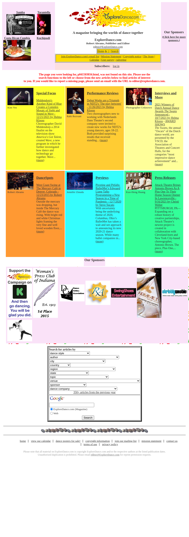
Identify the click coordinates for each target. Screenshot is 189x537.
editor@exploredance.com (148, 81)
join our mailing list (126, 440)
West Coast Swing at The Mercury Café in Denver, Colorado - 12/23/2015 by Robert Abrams (49, 191)
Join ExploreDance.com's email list (80, 56)
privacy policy (110, 444)
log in (116, 66)
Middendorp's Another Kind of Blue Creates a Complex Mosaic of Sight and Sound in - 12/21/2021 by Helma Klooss (49, 110)
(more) (40, 160)
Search (114, 51)
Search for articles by (62, 349)
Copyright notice (132, 56)
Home (101, 51)
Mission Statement (111, 56)
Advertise (121, 59)
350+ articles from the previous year (94, 392)
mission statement (151, 440)
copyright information (97, 440)
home (23, 440)
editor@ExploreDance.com (108, 46)
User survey (107, 59)
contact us (172, 440)
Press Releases (165, 178)
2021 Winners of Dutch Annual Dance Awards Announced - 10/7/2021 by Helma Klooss (167, 113)
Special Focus (46, 93)
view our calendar (41, 440)
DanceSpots (44, 178)
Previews (102, 178)
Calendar (94, 59)
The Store (148, 56)
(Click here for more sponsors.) (174, 38)
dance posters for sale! (68, 440)
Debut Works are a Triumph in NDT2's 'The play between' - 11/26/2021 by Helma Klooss (104, 105)
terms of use (90, 444)
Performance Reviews (102, 93)
